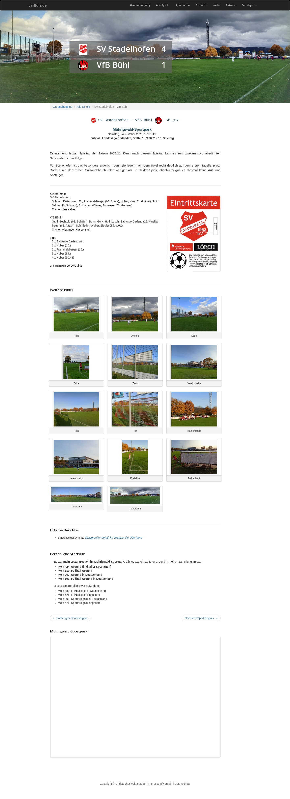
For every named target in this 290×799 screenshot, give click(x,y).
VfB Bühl (113, 64)
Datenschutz (182, 783)
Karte (216, 5)
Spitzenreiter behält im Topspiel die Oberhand (113, 537)
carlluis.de (38, 5)
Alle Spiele (162, 5)
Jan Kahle (68, 209)
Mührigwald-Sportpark (132, 129)
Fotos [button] (231, 5)
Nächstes (201, 618)
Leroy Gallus (75, 265)
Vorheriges (70, 618)
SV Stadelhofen (126, 48)
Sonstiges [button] (249, 5)
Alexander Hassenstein (76, 229)
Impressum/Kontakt (160, 783)
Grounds (201, 5)
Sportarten (182, 5)
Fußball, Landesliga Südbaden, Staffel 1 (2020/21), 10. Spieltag (132, 138)
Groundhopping (140, 5)
